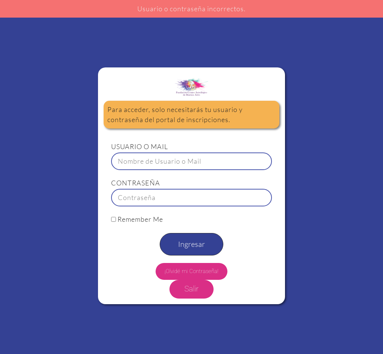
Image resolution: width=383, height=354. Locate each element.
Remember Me (137, 219)
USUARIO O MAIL (139, 146)
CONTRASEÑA (135, 183)
